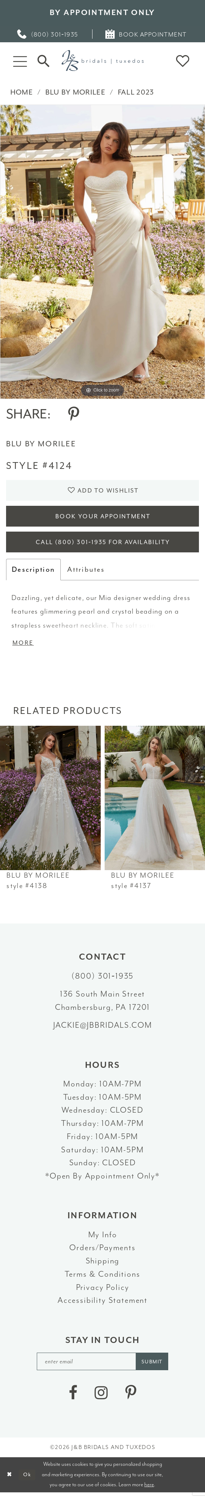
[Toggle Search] (43, 61)
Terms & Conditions (102, 1277)
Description (33, 572)
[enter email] (102, 1365)
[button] (20, 60)
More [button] (23, 646)
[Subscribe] (154, 1365)
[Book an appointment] (146, 34)
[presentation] (50, 802)
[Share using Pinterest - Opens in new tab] (73, 414)
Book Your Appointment (103, 518)
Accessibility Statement (103, 1304)
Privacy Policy (102, 1291)
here (149, 1489)
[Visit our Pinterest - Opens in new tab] (130, 1397)
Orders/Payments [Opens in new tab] (102, 1251)
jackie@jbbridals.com (102, 1028)
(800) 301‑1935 (102, 979)
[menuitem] (48, 34)
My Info (102, 1238)
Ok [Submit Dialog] (28, 1479)
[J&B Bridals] (102, 60)
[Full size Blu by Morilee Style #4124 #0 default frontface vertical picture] (102, 252)
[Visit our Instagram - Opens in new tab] (101, 1397)
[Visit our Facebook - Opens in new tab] (73, 1397)
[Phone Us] (48, 34)
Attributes (86, 572)
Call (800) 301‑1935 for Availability (103, 545)
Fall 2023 (136, 92)
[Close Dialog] (9, 1479)
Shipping (103, 1264)
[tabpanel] (102, 252)
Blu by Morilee (75, 92)
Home (21, 92)
